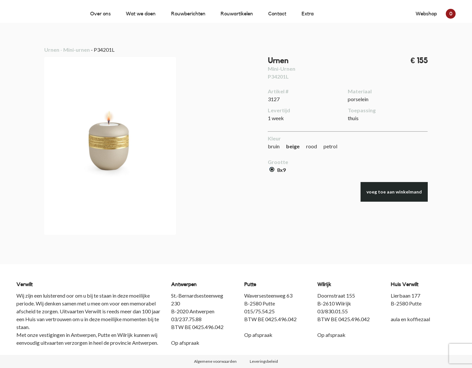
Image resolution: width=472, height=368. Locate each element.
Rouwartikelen (237, 13)
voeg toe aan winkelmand (394, 191)
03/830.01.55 (332, 311)
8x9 (277, 170)
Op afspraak (185, 343)
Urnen (51, 49)
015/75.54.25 (259, 311)
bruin (274, 146)
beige (293, 146)
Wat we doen (141, 13)
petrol (330, 146)
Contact (277, 13)
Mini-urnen (76, 49)
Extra (308, 13)
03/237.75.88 (186, 319)
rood (311, 146)
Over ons (100, 13)
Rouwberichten (188, 13)
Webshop (436, 14)
